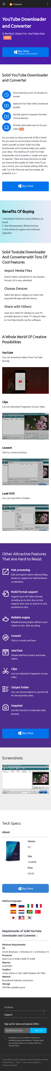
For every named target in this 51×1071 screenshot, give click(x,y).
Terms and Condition (31, 1062)
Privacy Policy (7, 1062)
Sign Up (38, 1030)
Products (8, 1007)
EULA (18, 1062)
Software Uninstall (9, 1065)
